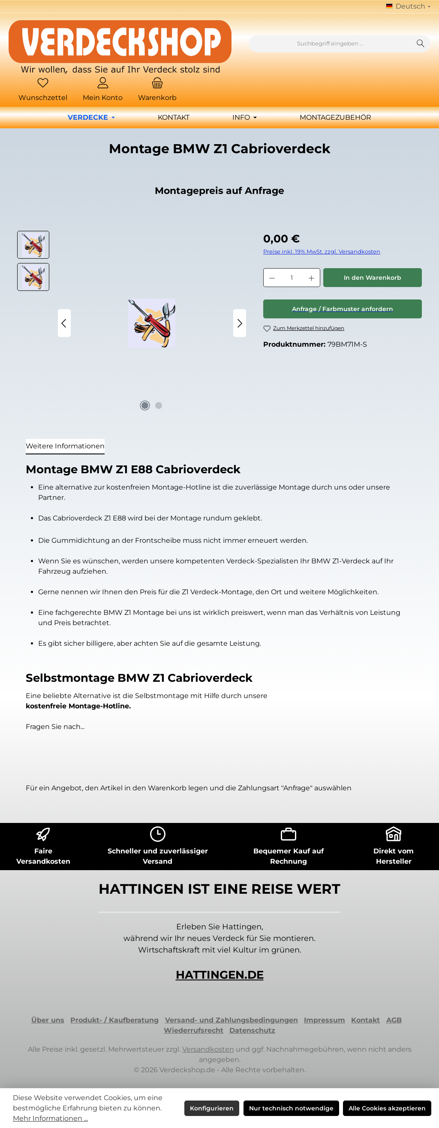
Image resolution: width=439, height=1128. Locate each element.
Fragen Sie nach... (55, 727)
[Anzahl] (292, 277)
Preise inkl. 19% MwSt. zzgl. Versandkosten (321, 251)
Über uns (47, 1020)
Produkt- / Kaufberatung (114, 1020)
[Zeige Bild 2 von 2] (158, 405)
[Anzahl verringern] (271, 277)
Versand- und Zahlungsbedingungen (231, 1020)
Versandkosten (208, 1049)
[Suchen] (420, 43)
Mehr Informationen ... (50, 1118)
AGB (394, 1020)
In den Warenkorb (372, 277)
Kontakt (365, 1020)
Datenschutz (252, 1030)
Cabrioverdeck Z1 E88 (90, 518)
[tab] (65, 446)
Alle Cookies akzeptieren (387, 1108)
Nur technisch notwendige (291, 1108)
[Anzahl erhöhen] (311, 277)
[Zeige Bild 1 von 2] (144, 405)
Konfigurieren (212, 1108)
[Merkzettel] (43, 90)
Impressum (324, 1020)
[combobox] (330, 43)
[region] (132, 323)
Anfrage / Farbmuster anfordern (342, 309)
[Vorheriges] (64, 323)
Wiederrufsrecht (193, 1030)
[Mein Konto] (102, 90)
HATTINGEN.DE (220, 975)
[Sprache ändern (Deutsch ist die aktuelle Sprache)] (408, 7)
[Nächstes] (239, 323)
